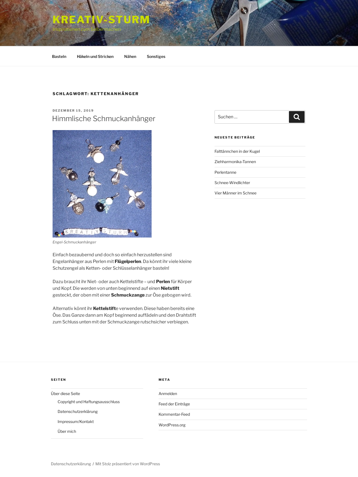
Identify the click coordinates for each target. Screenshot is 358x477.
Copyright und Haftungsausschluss (89, 401)
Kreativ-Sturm (101, 19)
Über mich (67, 431)
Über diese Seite (65, 393)
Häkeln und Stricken (95, 56)
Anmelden (168, 393)
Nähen (130, 56)
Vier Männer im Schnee (235, 193)
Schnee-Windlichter (232, 182)
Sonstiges (156, 56)
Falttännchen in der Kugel (237, 151)
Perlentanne (225, 172)
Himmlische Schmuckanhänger (104, 118)
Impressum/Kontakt (76, 421)
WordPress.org (172, 424)
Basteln (59, 56)
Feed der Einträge (174, 403)
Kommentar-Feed (174, 414)
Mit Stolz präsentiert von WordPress (127, 463)
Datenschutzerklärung (78, 411)
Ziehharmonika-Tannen (235, 161)
